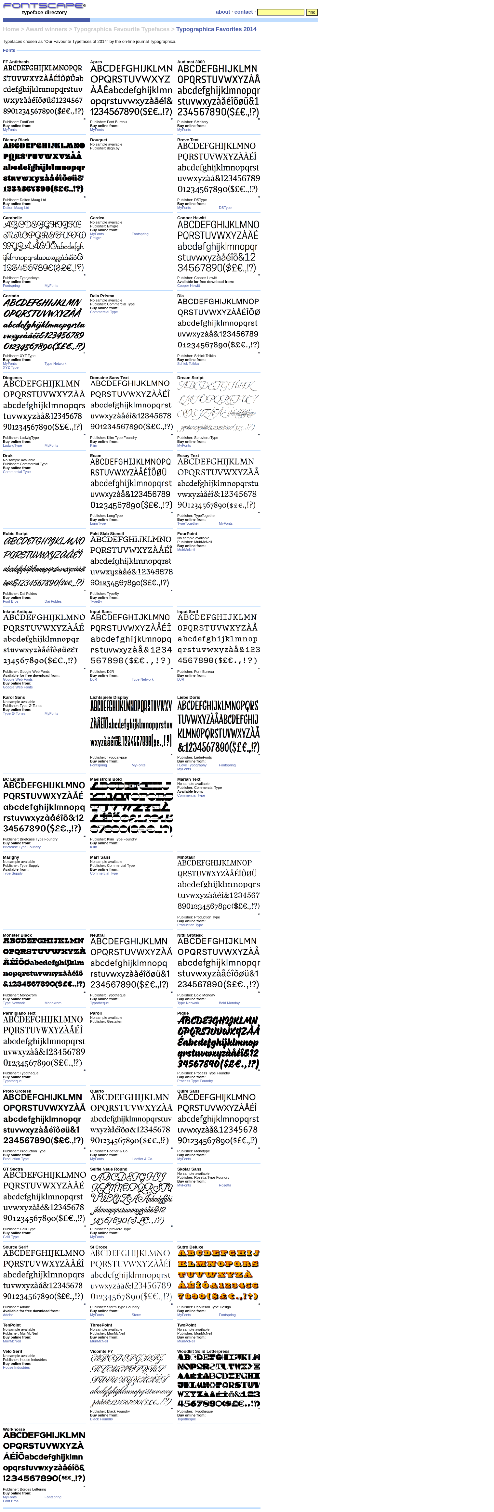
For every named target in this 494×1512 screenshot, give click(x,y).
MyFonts (10, 130)
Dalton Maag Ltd (16, 208)
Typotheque (99, 1003)
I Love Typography (192, 765)
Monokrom (53, 1003)
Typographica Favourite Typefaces (121, 29)
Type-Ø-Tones (14, 713)
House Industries (16, 1367)
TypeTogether (188, 523)
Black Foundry (101, 1419)
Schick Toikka (188, 363)
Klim (93, 445)
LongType (98, 523)
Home (11, 29)
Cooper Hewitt (188, 286)
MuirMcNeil (186, 550)
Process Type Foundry (195, 1081)
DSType (225, 208)
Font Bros (11, 601)
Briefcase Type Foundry (22, 847)
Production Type (190, 925)
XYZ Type (11, 367)
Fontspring (11, 286)
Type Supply (13, 873)
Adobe (8, 1315)
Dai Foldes (53, 601)
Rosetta (225, 1185)
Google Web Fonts (18, 679)
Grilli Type (11, 1237)
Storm (136, 1315)
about (223, 12)
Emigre (95, 238)
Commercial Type (104, 312)
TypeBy (96, 601)
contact (243, 12)
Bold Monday (229, 1003)
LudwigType (12, 445)
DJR (93, 679)
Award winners (46, 29)
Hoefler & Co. (142, 1159)
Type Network (55, 363)
